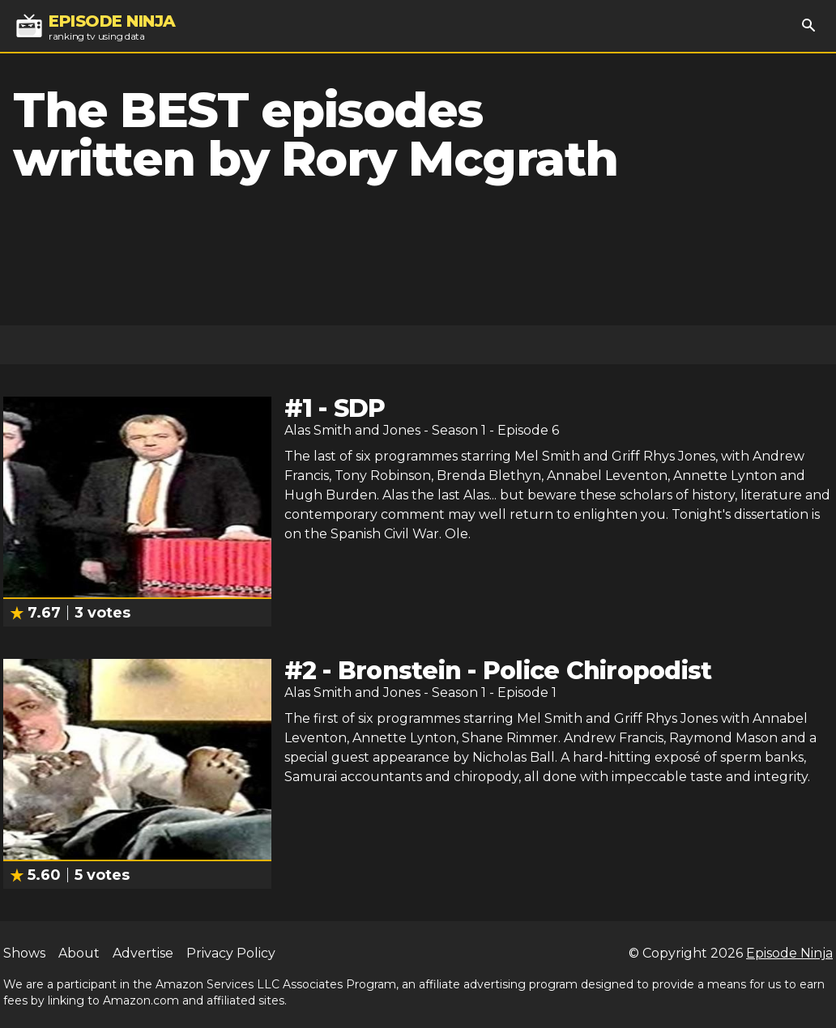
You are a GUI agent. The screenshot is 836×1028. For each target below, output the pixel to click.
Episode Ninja (789, 953)
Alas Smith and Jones (352, 430)
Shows (24, 953)
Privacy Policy (230, 953)
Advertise (143, 953)
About (79, 953)
